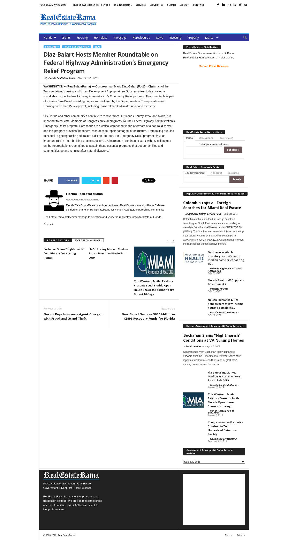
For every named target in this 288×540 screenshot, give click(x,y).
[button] (242, 37)
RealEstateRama (219, 288)
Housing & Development (77, 46)
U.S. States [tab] (226, 138)
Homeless (100, 38)
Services (141, 4)
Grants (66, 38)
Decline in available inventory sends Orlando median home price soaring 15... (226, 258)
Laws (159, 38)
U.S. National (123, 4)
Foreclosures (141, 38)
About (184, 4)
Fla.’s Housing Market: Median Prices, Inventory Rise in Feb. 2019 (108, 253)
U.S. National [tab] (206, 138)
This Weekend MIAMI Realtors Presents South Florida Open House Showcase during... (223, 400)
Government (52, 46)
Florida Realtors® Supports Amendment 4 (226, 282)
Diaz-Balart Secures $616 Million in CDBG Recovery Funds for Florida (148, 316)
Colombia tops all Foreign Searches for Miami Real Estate (212, 205)
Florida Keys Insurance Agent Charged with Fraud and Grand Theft (73, 316)
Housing (82, 38)
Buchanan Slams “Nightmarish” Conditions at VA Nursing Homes (64, 253)
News (97, 46)
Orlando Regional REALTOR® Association (225, 269)
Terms (228, 535)
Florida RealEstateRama (61, 77)
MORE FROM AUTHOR (88, 240)
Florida (49, 37)
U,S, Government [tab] (195, 173)
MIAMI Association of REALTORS (203, 213)
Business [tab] (233, 173)
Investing (175, 38)
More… (211, 37)
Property (193, 38)
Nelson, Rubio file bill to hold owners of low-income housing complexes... (225, 304)
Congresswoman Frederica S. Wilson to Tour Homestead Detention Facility (225, 428)
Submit (171, 4)
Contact (198, 4)
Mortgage (120, 38)
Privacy (241, 535)
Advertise (156, 4)
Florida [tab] (189, 138)
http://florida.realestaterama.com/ (82, 199)
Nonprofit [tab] (216, 173)
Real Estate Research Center (91, 4)
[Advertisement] (174, 19)
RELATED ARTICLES (58, 240)
